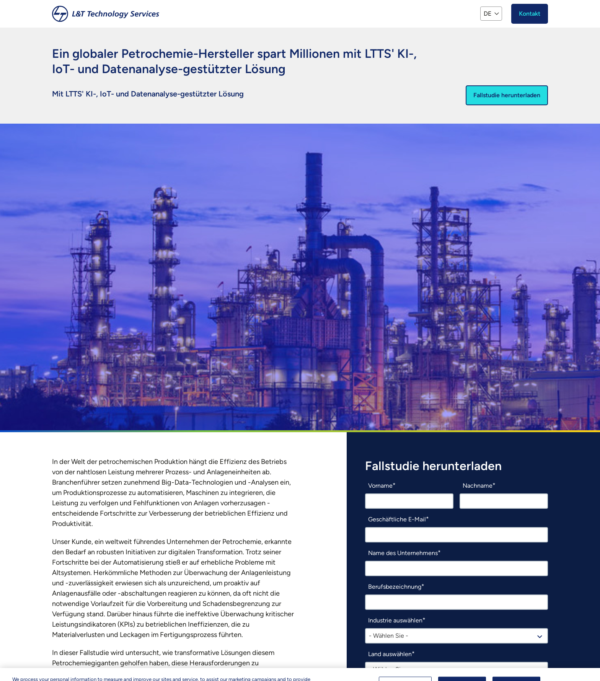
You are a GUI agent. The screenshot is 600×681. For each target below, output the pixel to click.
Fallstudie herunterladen (506, 95)
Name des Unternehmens (403, 553)
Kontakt (529, 13)
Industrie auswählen (395, 620)
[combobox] (456, 635)
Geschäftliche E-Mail (397, 519)
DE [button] (487, 13)
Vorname (380, 485)
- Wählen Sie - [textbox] (388, 635)
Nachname (477, 485)
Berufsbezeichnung (394, 586)
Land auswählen (390, 654)
